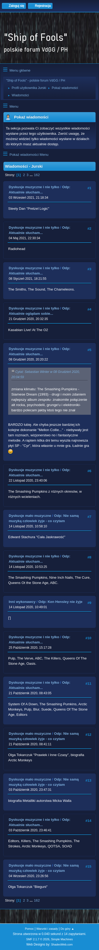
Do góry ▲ (67, 928)
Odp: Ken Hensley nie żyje (61, 602)
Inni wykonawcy (22, 602)
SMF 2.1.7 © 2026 (37, 939)
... (32, 175)
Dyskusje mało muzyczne (30, 516)
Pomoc (29, 928)
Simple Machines (62, 939)
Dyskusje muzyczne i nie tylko (34, 187)
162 (37, 175)
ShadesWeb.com (62, 944)
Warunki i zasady (47, 928)
